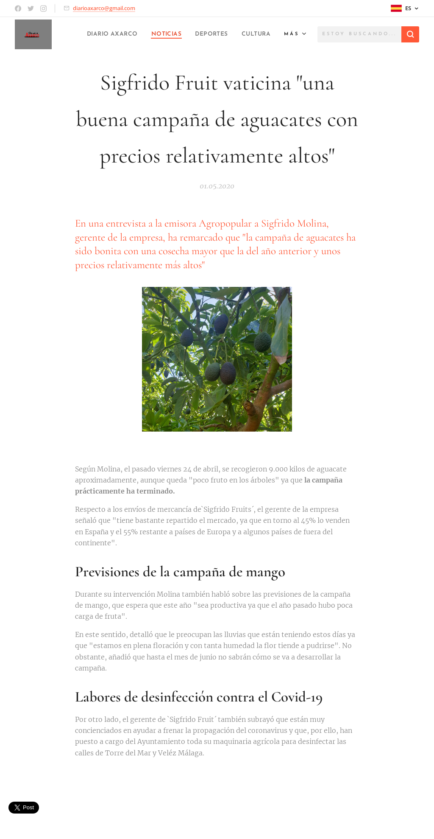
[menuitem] (141, 34)
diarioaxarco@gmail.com (104, 8)
